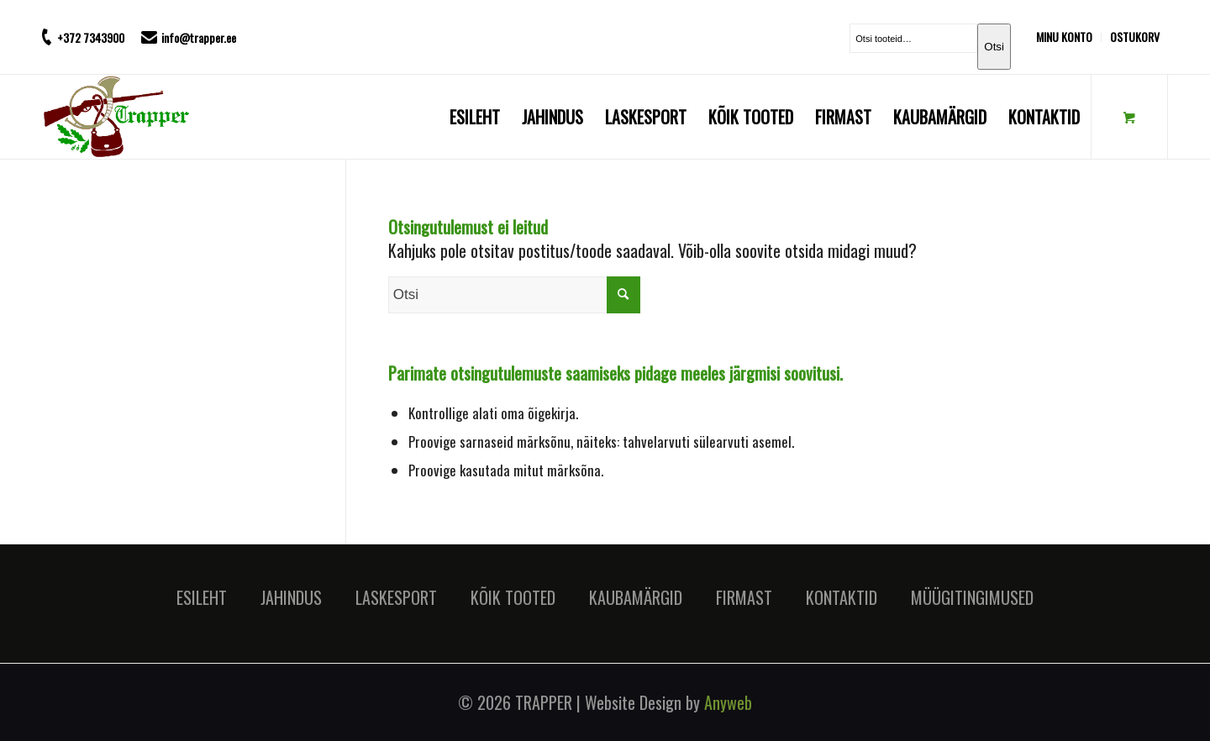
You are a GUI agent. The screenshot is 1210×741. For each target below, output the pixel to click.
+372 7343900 (90, 37)
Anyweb (728, 702)
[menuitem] (1069, 37)
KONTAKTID (841, 597)
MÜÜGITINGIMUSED (972, 597)
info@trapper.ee (198, 37)
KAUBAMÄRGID (635, 597)
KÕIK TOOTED (513, 597)
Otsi (994, 46)
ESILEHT (201, 597)
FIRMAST (744, 597)
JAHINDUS (291, 597)
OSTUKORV (1135, 36)
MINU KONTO (1064, 36)
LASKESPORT (396, 597)
